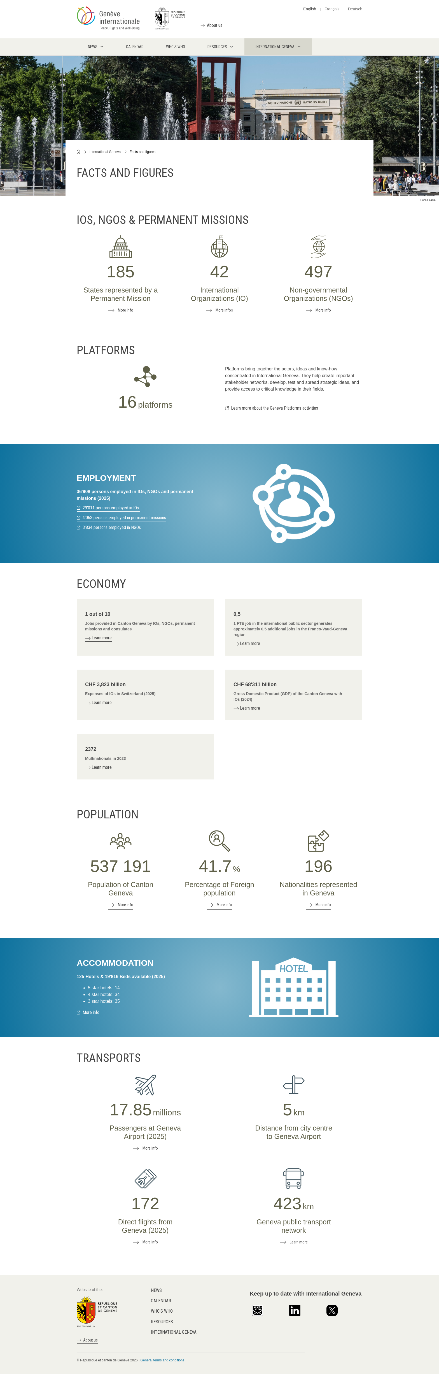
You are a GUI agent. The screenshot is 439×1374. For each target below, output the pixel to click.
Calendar (161, 1300)
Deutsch (355, 9)
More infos (224, 310)
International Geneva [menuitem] (275, 47)
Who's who (162, 1311)
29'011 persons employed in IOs (111, 507)
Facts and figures (142, 152)
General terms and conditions (162, 1360)
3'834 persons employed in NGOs (112, 527)
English (309, 9)
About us (214, 25)
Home (79, 152)
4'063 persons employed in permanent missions (124, 517)
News (156, 1290)
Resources (162, 1321)
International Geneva (105, 152)
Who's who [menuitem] (175, 47)
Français (332, 9)
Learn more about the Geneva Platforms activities (274, 408)
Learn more (299, 1242)
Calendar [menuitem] (135, 47)
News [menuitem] (92, 47)
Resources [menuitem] (217, 47)
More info (125, 310)
